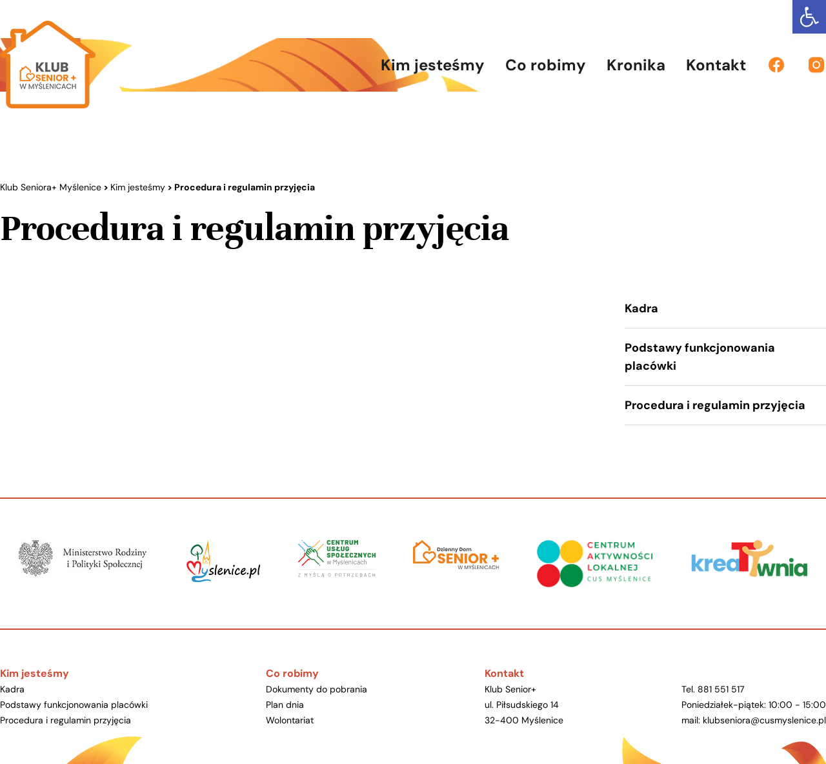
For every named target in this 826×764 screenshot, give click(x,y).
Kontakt (504, 673)
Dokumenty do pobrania (316, 689)
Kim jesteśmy (34, 673)
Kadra (641, 308)
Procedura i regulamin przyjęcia (715, 405)
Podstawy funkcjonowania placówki (700, 357)
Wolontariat (290, 720)
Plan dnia (285, 704)
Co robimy (292, 673)
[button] (809, 17)
